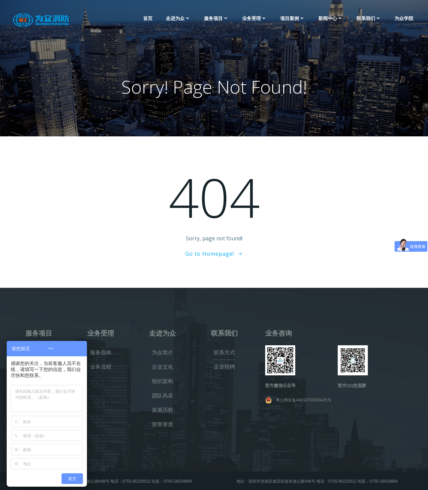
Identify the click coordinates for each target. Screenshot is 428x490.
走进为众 (178, 18)
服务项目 (216, 18)
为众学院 (404, 18)
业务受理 (254, 18)
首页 (147, 18)
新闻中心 (330, 18)
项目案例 (292, 18)
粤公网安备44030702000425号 (303, 400)
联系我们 (368, 18)
